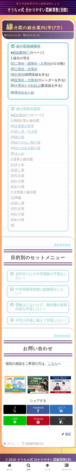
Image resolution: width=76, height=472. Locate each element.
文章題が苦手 (24, 126)
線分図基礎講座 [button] (25, 46)
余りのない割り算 (28, 142)
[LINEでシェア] (14, 420)
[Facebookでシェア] (38, 409)
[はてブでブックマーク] (61, 409)
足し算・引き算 (26, 131)
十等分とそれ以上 (28, 85)
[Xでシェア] (14, 409)
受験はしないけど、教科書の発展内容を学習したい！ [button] (38, 306)
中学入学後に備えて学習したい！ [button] (38, 320)
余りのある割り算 (28, 148)
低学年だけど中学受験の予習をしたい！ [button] (38, 276)
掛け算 (19, 137)
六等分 (19, 74)
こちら (53, 363)
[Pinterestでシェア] (38, 420)
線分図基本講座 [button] (25, 108)
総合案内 (19, 52)
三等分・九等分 (26, 69)
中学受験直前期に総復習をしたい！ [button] (37, 291)
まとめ (19, 153)
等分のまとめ (24, 92)
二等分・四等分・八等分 (32, 63)
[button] (61, 420)
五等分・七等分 (26, 80)
